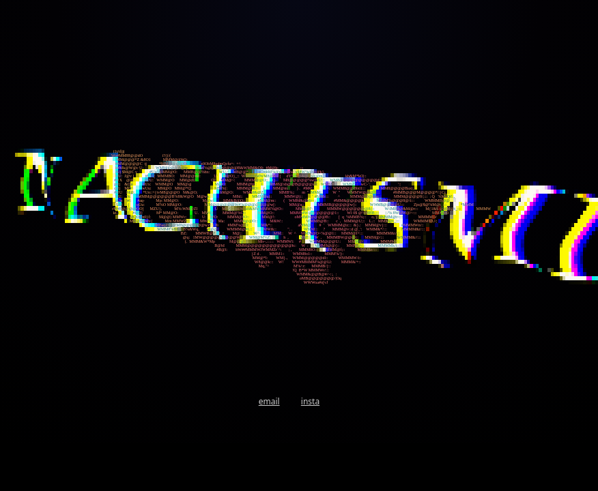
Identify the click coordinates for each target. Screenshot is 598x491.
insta (310, 401)
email (269, 401)
